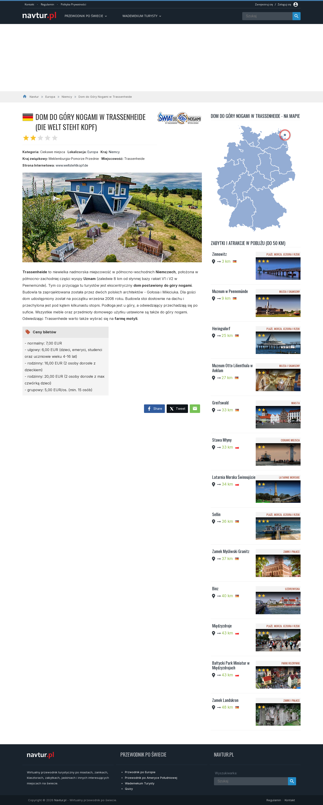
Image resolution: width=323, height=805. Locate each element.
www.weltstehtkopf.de (72, 165)
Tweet (177, 409)
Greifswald (220, 403)
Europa (92, 152)
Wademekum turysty (142, 16)
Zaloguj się (284, 4)
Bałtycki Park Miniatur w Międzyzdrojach (231, 665)
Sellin (216, 514)
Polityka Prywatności (73, 4)
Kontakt (29, 4)
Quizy (129, 788)
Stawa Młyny (221, 440)
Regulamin (47, 4)
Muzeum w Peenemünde (230, 291)
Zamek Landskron (225, 700)
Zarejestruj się (264, 4)
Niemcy (114, 152)
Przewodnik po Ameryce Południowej (151, 777)
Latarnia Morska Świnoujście (233, 477)
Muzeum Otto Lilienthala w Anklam (232, 367)
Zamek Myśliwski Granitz (230, 551)
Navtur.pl (60, 800)
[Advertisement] (161, 57)
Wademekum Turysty (139, 783)
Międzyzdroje (222, 626)
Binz (215, 588)
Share (154, 408)
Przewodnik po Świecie (86, 16)
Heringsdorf (221, 328)
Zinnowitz (219, 254)
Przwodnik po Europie (140, 772)
